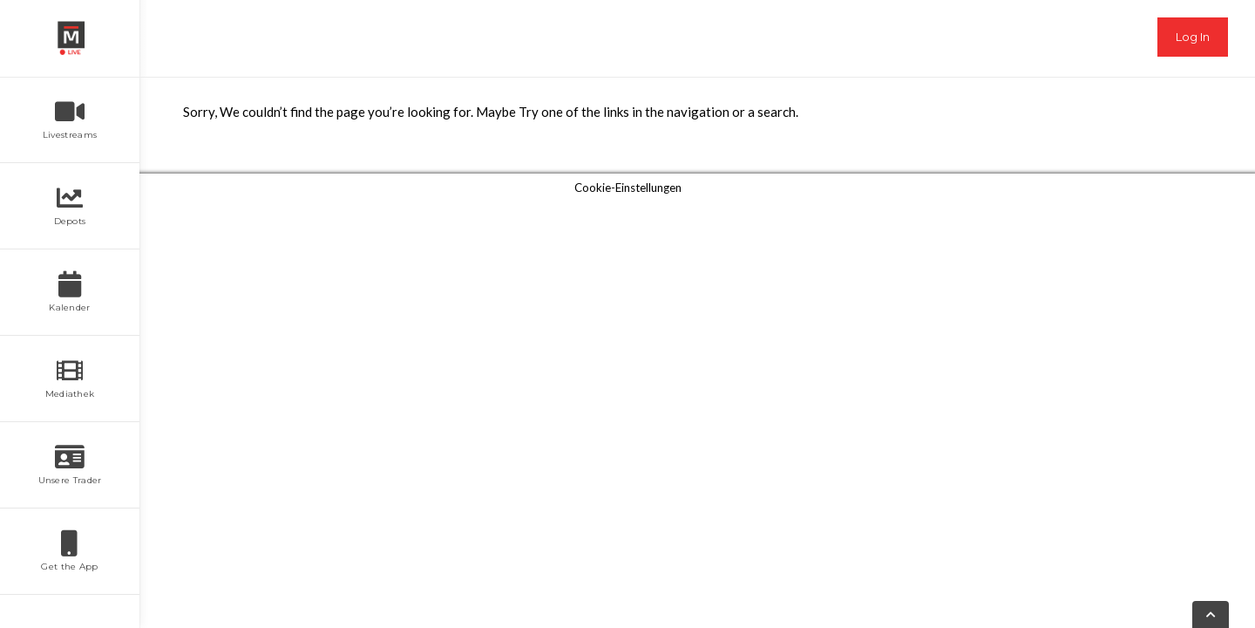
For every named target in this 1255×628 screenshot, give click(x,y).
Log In (1193, 37)
